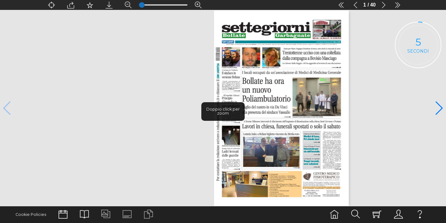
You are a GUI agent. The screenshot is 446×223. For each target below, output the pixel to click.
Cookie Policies (30, 214)
